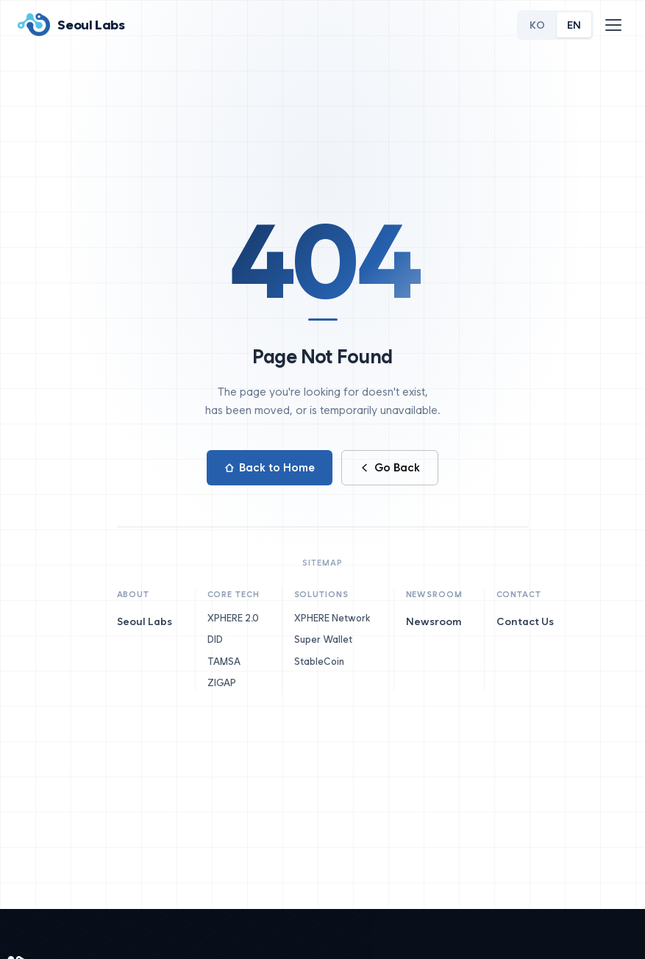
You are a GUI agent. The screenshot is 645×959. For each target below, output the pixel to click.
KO (537, 25)
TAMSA (229, 661)
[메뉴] (613, 25)
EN (574, 25)
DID (220, 639)
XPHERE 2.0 (238, 618)
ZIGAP (227, 682)
